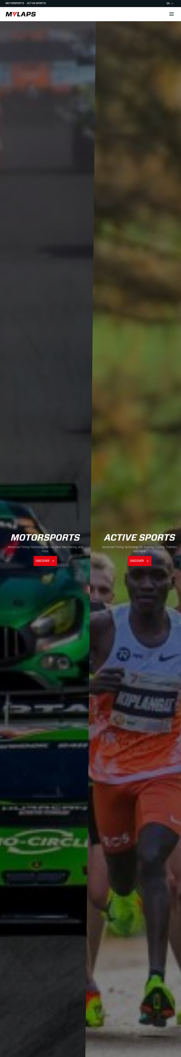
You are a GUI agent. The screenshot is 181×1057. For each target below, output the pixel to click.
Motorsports (15, 3)
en (170, 3)
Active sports (36, 3)
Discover (42, 561)
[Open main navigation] (171, 14)
